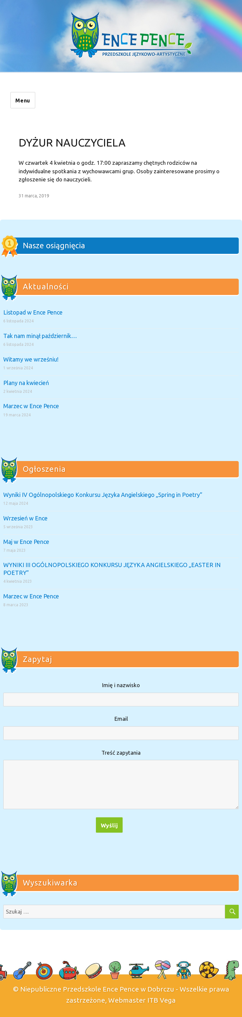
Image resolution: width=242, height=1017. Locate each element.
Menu (22, 100)
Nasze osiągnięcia (54, 245)
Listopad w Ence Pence (33, 312)
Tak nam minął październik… (40, 335)
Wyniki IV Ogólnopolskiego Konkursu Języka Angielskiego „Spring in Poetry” (102, 494)
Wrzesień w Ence (25, 518)
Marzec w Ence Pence (31, 406)
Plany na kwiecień (26, 382)
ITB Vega (161, 1000)
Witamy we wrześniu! (30, 359)
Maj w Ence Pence (26, 541)
